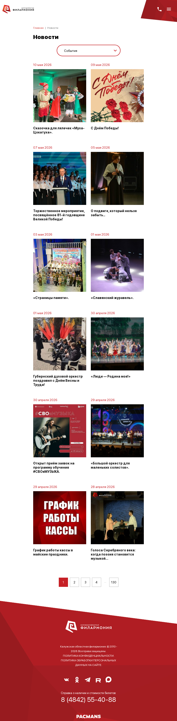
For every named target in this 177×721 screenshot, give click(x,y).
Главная (38, 28)
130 (113, 582)
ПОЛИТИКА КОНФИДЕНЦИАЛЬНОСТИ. (88, 655)
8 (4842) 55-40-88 (88, 699)
